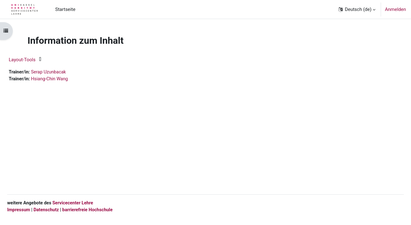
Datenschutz (62, 209)
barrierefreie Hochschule (105, 209)
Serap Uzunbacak (65, 72)
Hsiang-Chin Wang (66, 79)
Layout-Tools (37, 59)
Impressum (34, 209)
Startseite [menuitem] (65, 9)
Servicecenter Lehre (89, 202)
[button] (357, 9)
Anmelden (395, 9)
